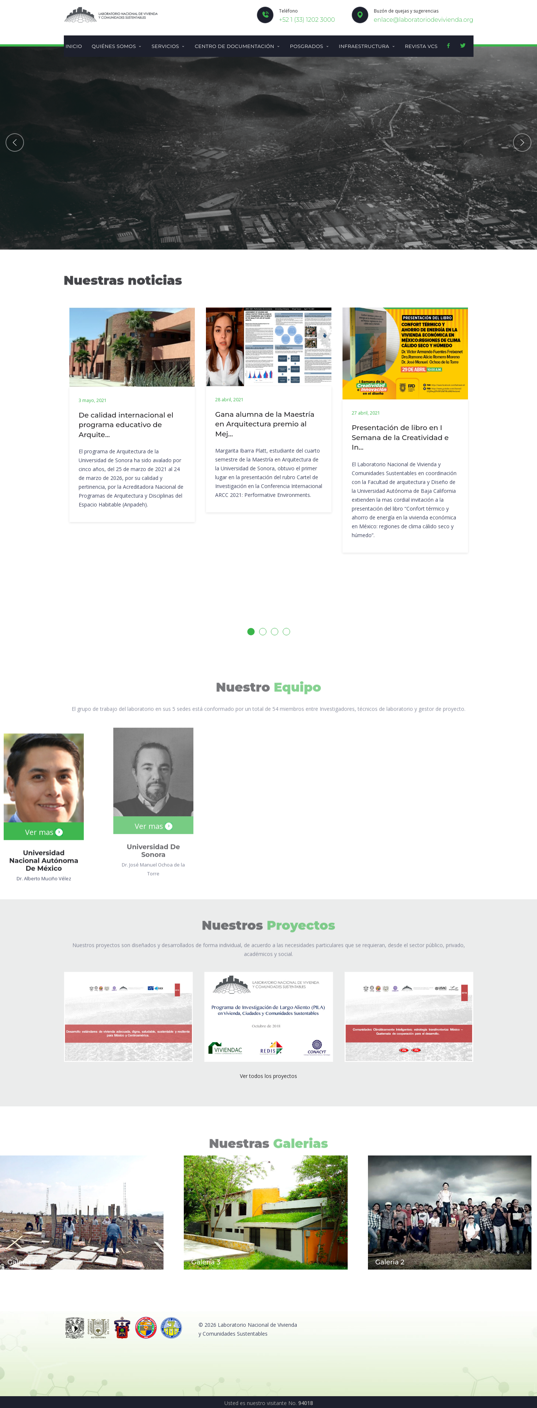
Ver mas (44, 821)
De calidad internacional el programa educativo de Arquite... (126, 425)
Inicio (74, 46)
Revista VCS (421, 46)
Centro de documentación (237, 46)
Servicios (168, 46)
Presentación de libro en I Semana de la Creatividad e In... (400, 437)
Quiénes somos (117, 46)
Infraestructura (367, 46)
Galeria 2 (390, 1262)
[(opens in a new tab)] (128, 1016)
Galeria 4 (22, 1262)
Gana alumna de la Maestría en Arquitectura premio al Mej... (264, 424)
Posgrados (309, 46)
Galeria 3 (205, 1262)
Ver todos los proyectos (268, 1075)
